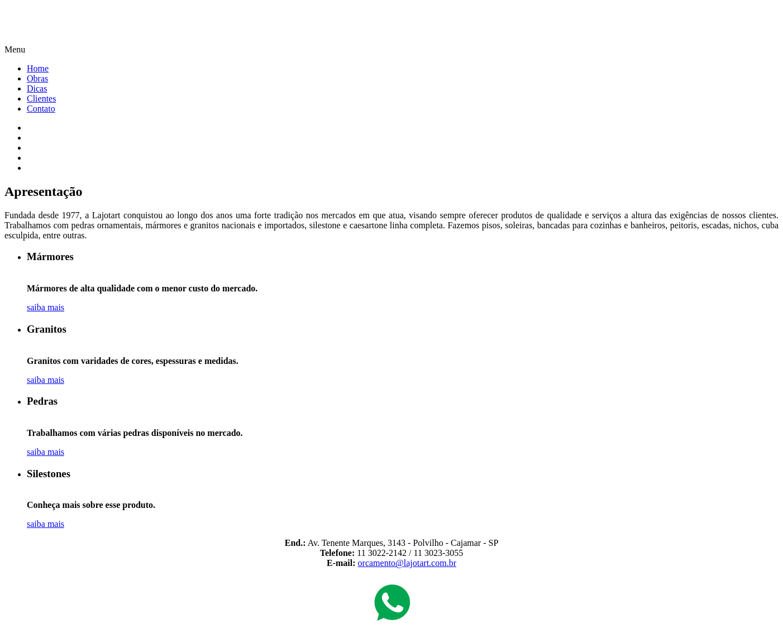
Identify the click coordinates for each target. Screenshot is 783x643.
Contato (41, 108)
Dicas (37, 88)
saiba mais (45, 307)
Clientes (41, 98)
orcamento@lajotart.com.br (407, 563)
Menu (14, 49)
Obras (37, 78)
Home (38, 68)
